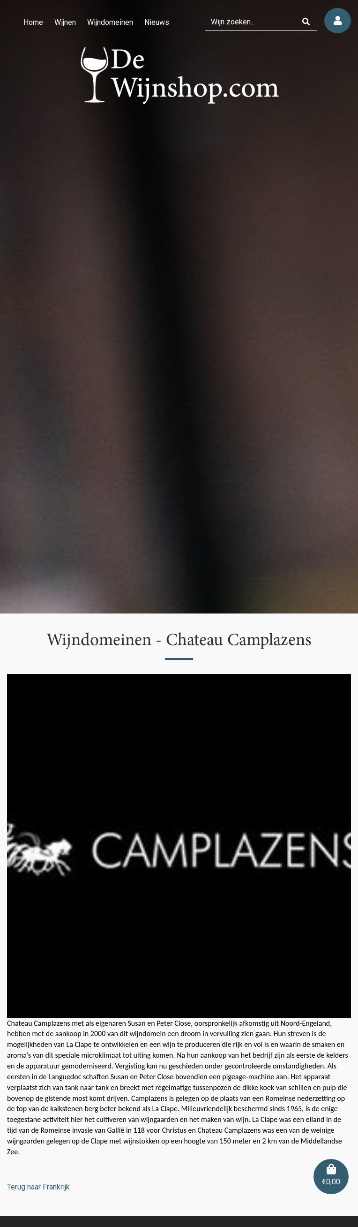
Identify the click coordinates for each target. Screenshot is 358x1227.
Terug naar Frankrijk (38, 1186)
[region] (179, 307)
